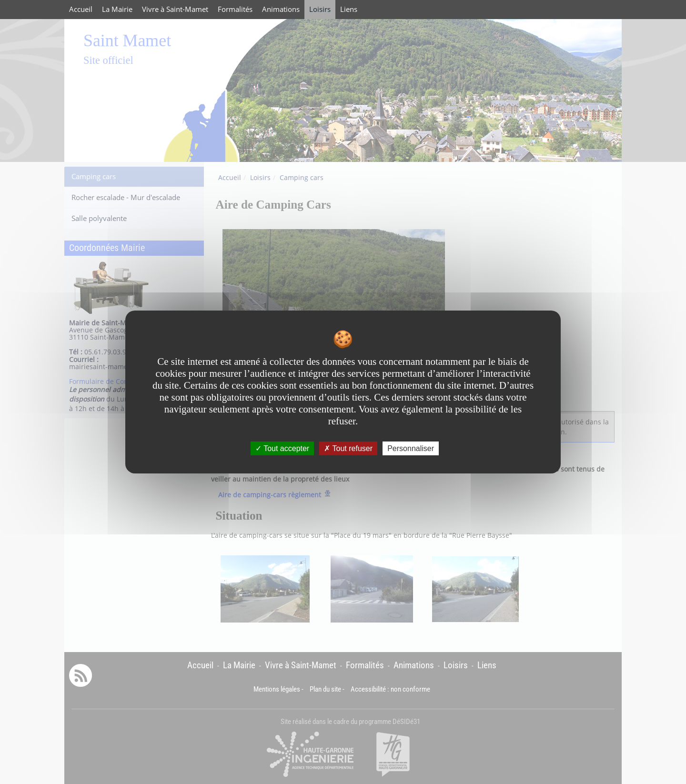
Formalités (235, 9)
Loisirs (320, 9)
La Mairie (117, 9)
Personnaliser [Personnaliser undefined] (410, 448)
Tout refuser (348, 448)
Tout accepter (282, 448)
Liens (348, 9)
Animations (281, 9)
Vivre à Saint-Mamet (175, 9)
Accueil (80, 9)
